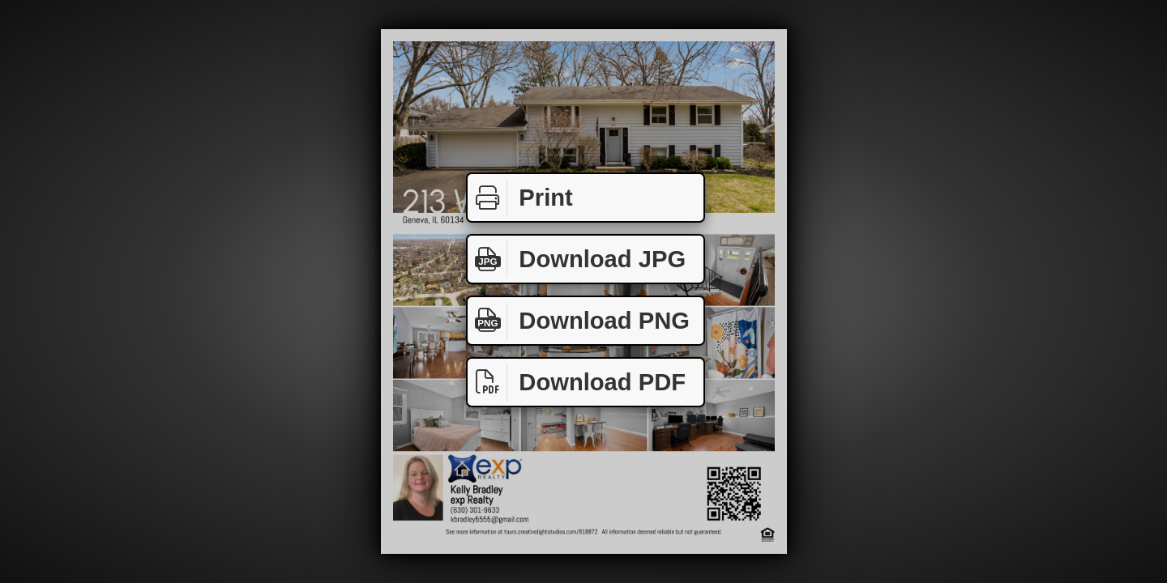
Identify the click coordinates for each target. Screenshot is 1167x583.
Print (520, 198)
